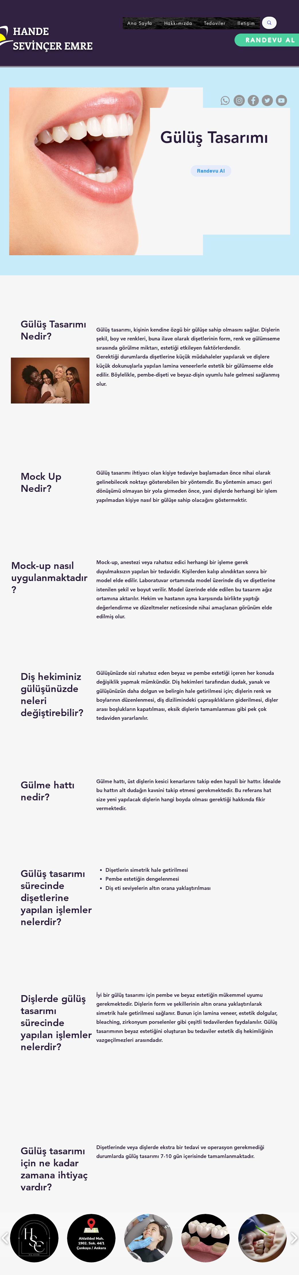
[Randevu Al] (211, 171)
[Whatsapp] (225, 100)
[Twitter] (267, 100)
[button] (214, 23)
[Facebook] (253, 100)
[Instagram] (239, 100)
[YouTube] (281, 100)
